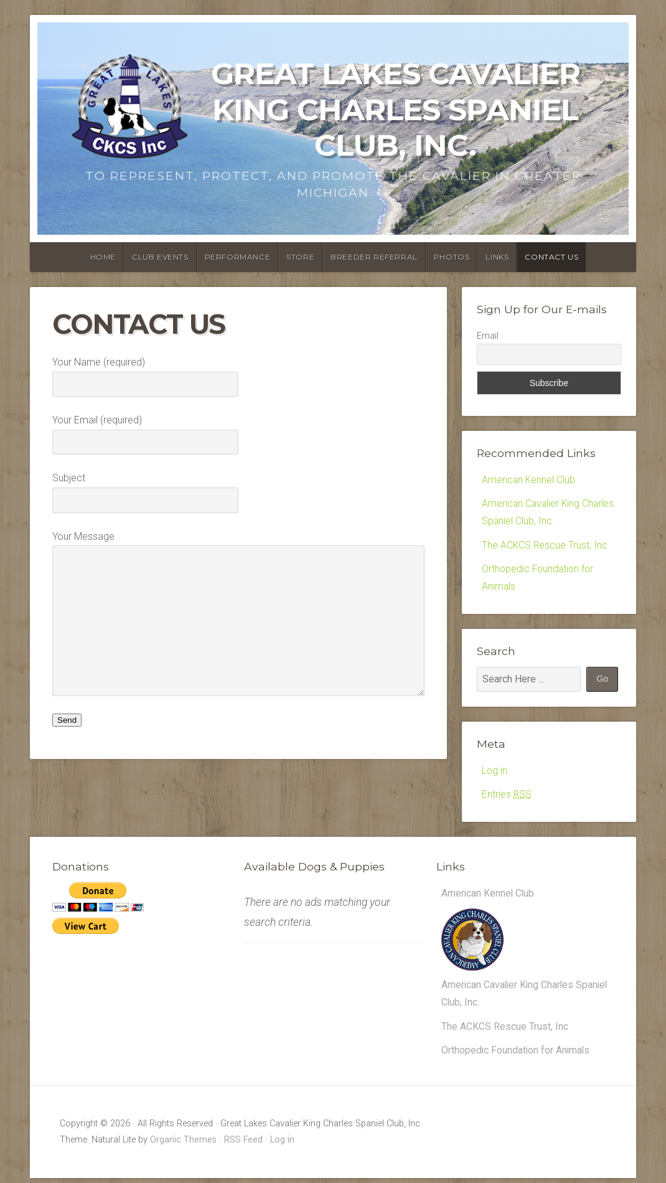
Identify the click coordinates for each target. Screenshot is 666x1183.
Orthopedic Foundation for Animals (516, 1055)
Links (497, 257)
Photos (452, 257)
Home (103, 257)
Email (488, 336)
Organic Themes (183, 1144)
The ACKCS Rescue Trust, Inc (545, 546)
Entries (507, 797)
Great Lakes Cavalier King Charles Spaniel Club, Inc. (395, 109)
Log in (495, 772)
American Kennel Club (529, 480)
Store (300, 257)
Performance (238, 257)
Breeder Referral (374, 257)
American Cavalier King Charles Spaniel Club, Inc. (508, 988)
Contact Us (551, 257)
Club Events (160, 257)
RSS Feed (243, 1144)
